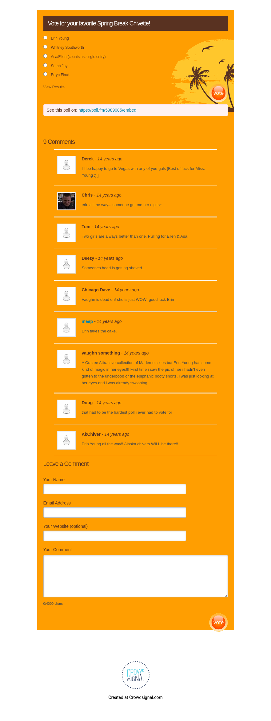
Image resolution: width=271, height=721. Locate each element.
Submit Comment (218, 622)
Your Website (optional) (65, 526)
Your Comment (57, 549)
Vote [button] (218, 93)
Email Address (57, 502)
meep (87, 321)
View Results (54, 87)
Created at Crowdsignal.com (135, 697)
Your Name (54, 479)
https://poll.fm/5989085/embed (107, 110)
